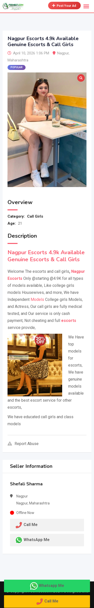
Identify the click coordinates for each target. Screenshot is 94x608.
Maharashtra (18, 60)
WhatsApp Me (37, 539)
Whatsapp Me (51, 585)
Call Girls (35, 216)
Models (37, 299)
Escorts (15, 278)
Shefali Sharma (26, 484)
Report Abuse (23, 443)
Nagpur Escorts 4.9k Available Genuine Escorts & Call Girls (46, 256)
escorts (68, 320)
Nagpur (63, 53)
